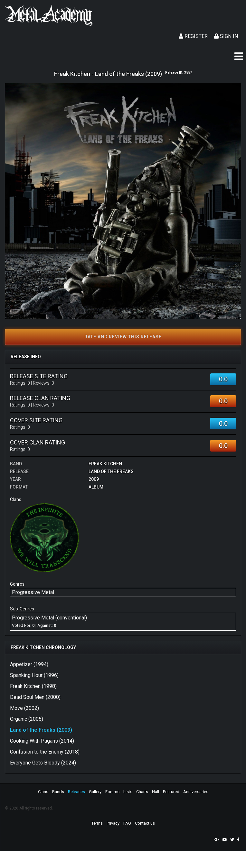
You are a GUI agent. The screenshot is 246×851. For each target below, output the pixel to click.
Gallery (95, 791)
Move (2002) (24, 708)
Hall (155, 791)
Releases (76, 791)
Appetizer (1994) (29, 664)
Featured (171, 791)
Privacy (113, 823)
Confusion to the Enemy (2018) (45, 752)
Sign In (226, 36)
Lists (127, 791)
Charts (142, 791)
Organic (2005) (26, 719)
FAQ (127, 823)
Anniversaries (195, 791)
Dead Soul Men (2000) (35, 697)
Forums (112, 791)
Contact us (145, 823)
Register (193, 36)
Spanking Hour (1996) (34, 675)
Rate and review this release (123, 336)
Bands (58, 791)
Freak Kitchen (105, 463)
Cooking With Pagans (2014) (42, 741)
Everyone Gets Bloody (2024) (43, 763)
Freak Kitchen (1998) (33, 686)
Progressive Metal (33, 592)
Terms (97, 823)
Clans (43, 791)
